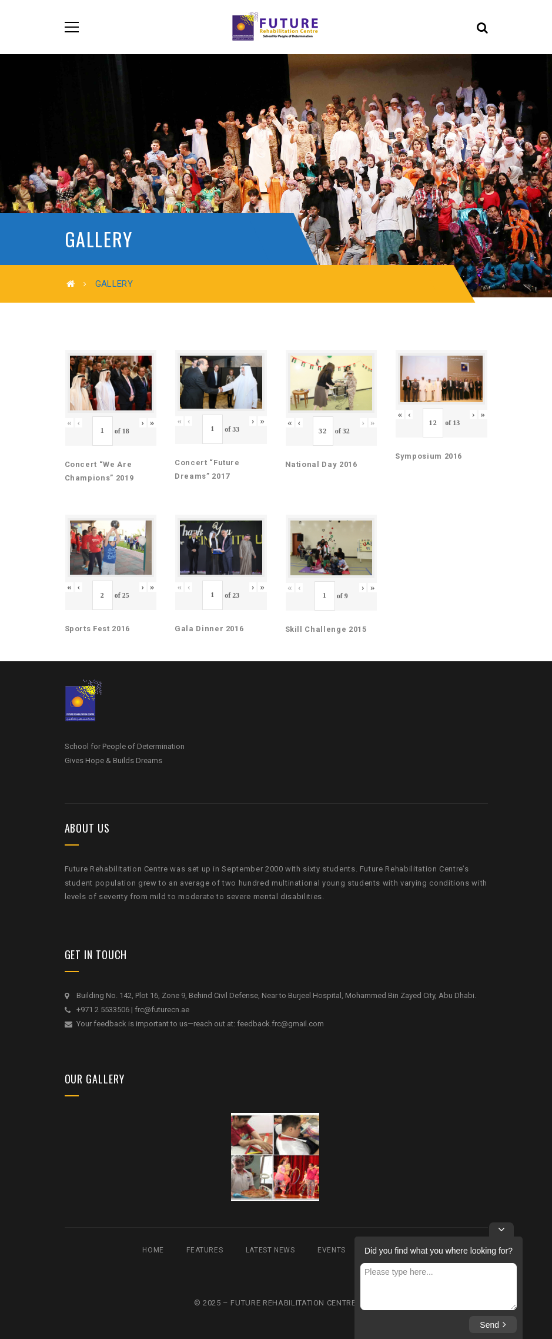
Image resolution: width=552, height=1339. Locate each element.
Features (204, 1250)
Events (331, 1250)
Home (152, 1250)
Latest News (270, 1250)
